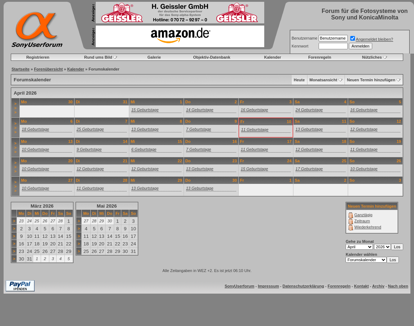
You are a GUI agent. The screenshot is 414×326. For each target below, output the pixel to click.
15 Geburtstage (145, 110)
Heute (299, 80)
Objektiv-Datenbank (211, 57)
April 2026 (25, 93)
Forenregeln (319, 57)
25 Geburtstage (90, 129)
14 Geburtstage (199, 110)
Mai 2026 (107, 206)
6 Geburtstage (144, 149)
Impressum (268, 286)
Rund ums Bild (98, 57)
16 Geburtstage (254, 110)
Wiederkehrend (367, 227)
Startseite (21, 69)
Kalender (272, 57)
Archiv (378, 286)
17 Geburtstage (309, 169)
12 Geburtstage (364, 129)
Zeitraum (362, 221)
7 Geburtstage (198, 129)
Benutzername (305, 38)
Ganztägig (363, 215)
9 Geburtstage (89, 149)
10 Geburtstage (35, 149)
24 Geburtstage (309, 110)
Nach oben (398, 286)
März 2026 (42, 206)
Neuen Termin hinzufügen (371, 80)
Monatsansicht (323, 80)
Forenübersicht (48, 69)
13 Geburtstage (145, 129)
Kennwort (300, 46)
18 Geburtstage (35, 129)
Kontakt (361, 286)
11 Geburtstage (255, 129)
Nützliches (372, 57)
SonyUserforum (240, 286)
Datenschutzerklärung (303, 286)
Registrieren (37, 57)
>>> (15, 107)
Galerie (154, 57)
